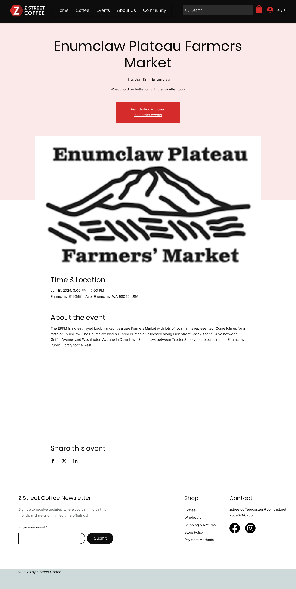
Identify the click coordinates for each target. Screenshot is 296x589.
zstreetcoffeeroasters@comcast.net (257, 509)
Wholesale (193, 517)
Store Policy (195, 532)
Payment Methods (199, 540)
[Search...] (217, 10)
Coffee (190, 510)
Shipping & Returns (200, 525)
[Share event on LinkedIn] (75, 461)
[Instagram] (250, 528)
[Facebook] (234, 528)
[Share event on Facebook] (53, 461)
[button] (259, 9)
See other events (148, 115)
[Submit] (100, 538)
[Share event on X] (64, 461)
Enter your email (31, 527)
